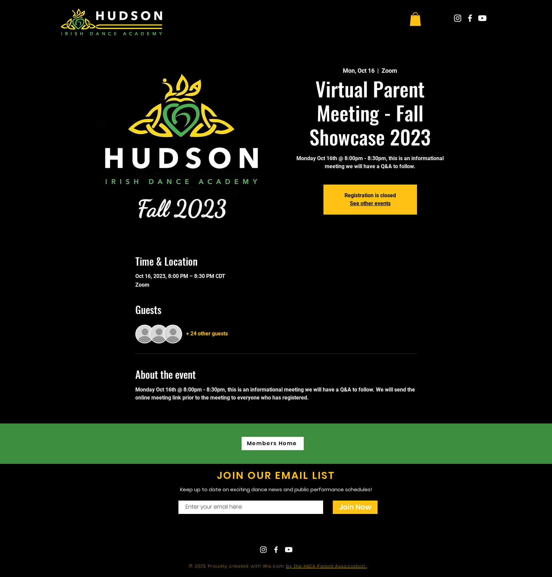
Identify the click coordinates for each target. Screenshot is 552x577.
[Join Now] (355, 507)
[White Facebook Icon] (470, 18)
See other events (370, 203)
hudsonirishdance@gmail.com (334, 532)
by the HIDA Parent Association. (326, 566)
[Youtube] (482, 18)
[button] (415, 19)
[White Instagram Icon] (457, 18)
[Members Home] (273, 443)
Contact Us (256, 532)
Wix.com (274, 566)
